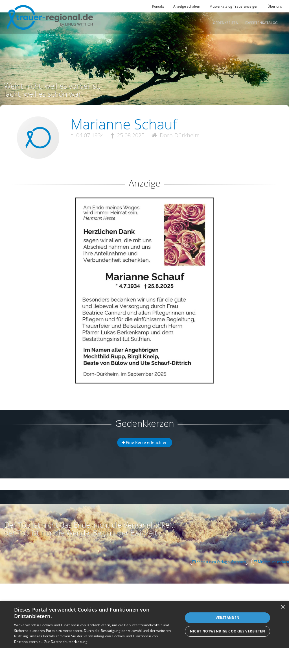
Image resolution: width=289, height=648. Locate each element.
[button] (144, 218)
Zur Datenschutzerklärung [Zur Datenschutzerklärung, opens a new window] (65, 641)
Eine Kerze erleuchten (145, 442)
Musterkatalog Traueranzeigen (233, 6)
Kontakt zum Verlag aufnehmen (219, 561)
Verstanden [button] (228, 617)
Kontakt (158, 6)
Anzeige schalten (186, 6)
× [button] (283, 607)
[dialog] (144, 624)
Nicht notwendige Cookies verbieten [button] (227, 631)
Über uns (275, 6)
